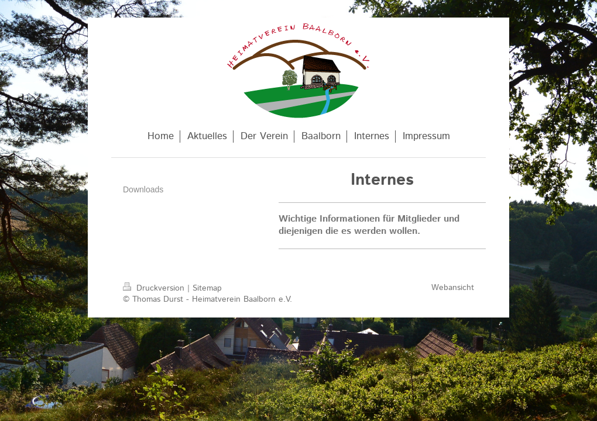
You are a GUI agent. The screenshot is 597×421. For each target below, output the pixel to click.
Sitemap (207, 288)
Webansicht (452, 288)
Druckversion (155, 288)
